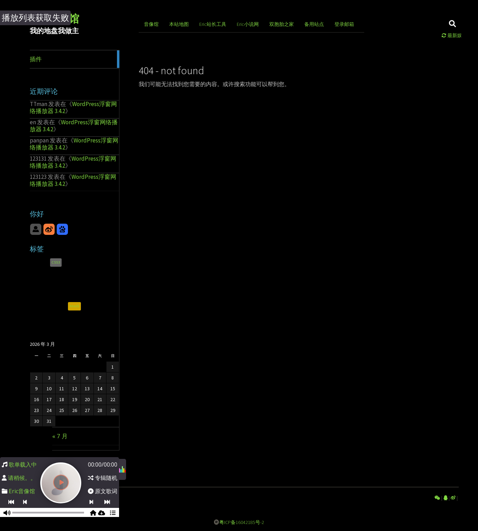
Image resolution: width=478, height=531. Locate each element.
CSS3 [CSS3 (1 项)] (56, 263)
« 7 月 (60, 436)
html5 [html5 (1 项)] (74, 307)
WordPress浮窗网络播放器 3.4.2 (73, 107)
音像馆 (151, 24)
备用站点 (314, 24)
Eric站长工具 (212, 24)
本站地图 (179, 24)
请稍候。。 (22, 478)
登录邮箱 (344, 24)
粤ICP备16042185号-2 (241, 522)
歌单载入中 (23, 464)
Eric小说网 (248, 24)
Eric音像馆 (22, 491)
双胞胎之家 (281, 24)
